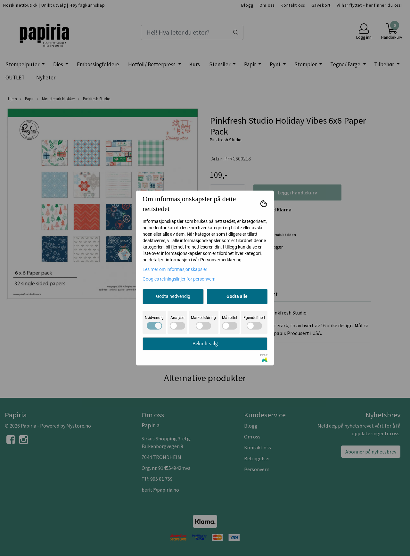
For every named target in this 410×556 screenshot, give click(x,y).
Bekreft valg (205, 343)
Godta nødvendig (173, 296)
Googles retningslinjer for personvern (179, 279)
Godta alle (237, 296)
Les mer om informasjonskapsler (175, 269)
